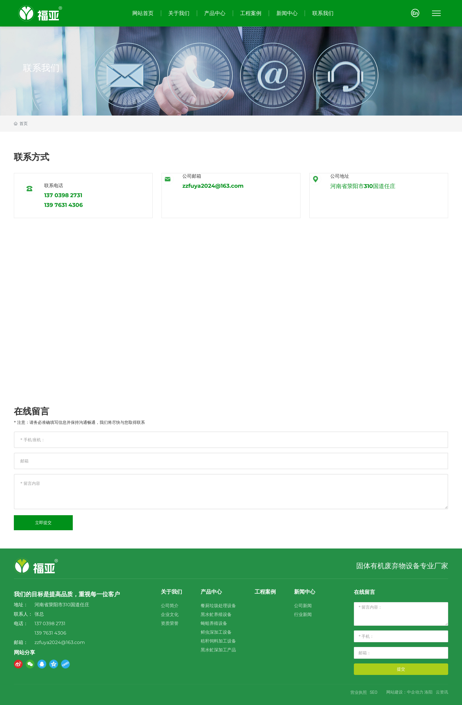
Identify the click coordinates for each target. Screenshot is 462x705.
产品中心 (214, 13)
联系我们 (323, 13)
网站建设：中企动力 (404, 692)
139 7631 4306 (63, 205)
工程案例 (250, 13)
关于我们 (178, 13)
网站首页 (143, 13)
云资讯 (442, 692)
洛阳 (428, 692)
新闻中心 (287, 13)
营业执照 (358, 692)
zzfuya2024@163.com (213, 185)
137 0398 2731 (63, 195)
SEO (373, 692)
